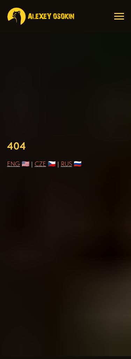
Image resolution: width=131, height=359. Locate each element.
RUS (66, 163)
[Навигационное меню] (119, 16)
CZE (40, 163)
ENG (13, 163)
